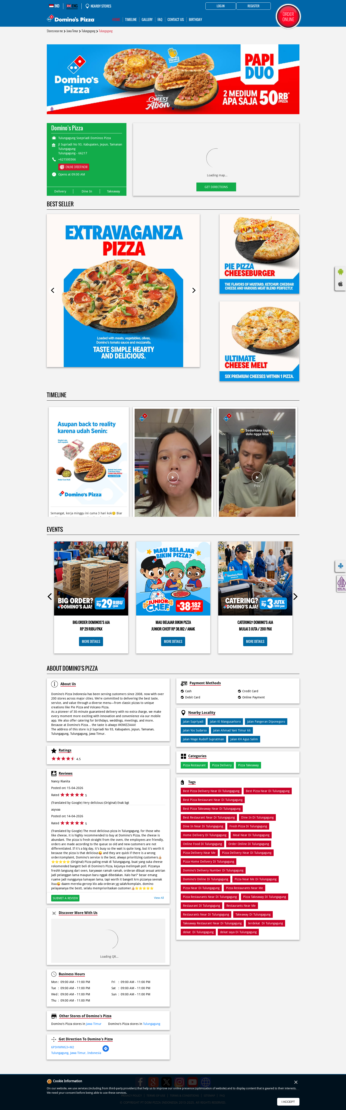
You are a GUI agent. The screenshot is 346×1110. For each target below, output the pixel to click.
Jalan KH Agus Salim (244, 739)
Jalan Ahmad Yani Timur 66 (232, 730)
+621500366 (67, 159)
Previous (53, 290)
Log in (221, 6)
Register (254, 6)
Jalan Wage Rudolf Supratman (203, 739)
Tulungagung (88, 31)
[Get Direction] (105, 1051)
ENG (72, 6)
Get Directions (216, 187)
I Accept (288, 1101)
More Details (91, 641)
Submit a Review (65, 898)
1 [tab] (173, 109)
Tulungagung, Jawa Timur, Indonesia (76, 1053)
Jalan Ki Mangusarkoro (225, 721)
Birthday (195, 19)
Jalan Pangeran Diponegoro (266, 721)
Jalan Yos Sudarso (195, 730)
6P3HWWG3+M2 (62, 1047)
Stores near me (55, 31)
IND (54, 6)
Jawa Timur (72, 31)
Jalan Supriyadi (193, 721)
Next (194, 290)
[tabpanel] (173, 79)
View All (159, 897)
